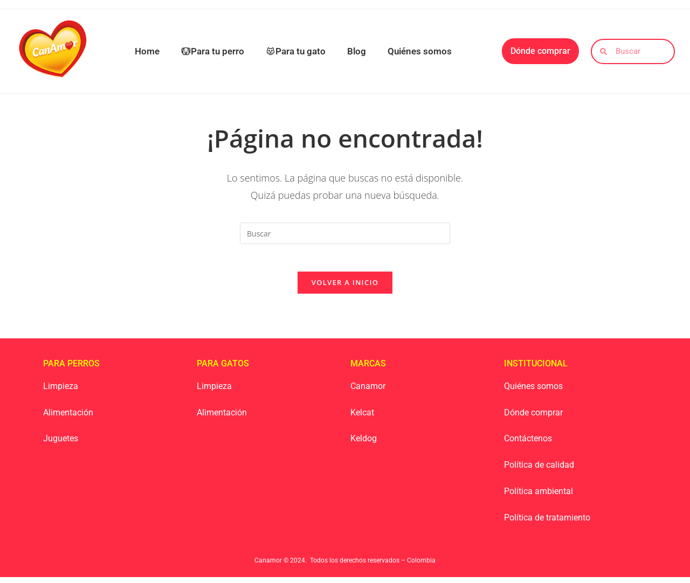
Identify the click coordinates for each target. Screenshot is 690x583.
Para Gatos (223, 369)
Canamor (367, 391)
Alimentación (68, 418)
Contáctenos (528, 444)
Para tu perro (212, 51)
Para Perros (71, 369)
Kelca (360, 418)
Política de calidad (539, 471)
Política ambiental (538, 496)
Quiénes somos (420, 51)
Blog (356, 51)
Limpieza (60, 391)
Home (147, 51)
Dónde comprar (533, 418)
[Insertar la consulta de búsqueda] (345, 233)
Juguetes (60, 444)
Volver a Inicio (345, 288)
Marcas (368, 369)
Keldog (363, 444)
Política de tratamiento (547, 523)
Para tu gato (296, 51)
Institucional (536, 369)
